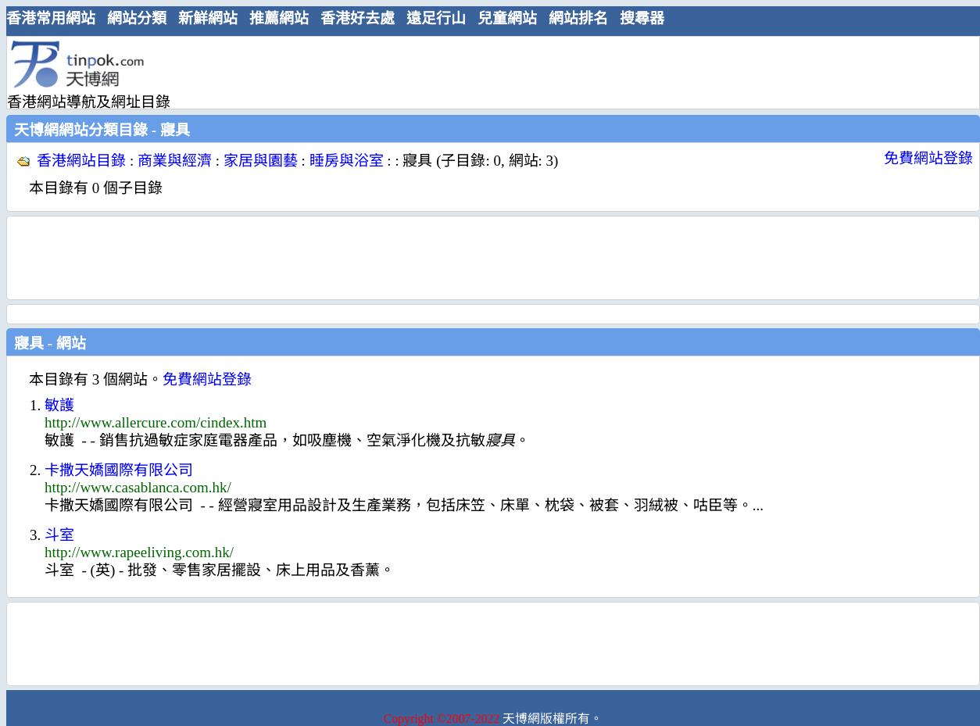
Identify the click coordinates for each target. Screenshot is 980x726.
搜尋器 (642, 18)
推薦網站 (279, 18)
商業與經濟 (175, 160)
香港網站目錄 (81, 160)
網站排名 (578, 18)
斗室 (59, 535)
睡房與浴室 (346, 160)
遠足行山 (436, 18)
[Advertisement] (486, 72)
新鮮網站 (208, 18)
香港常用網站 (50, 18)
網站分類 (136, 18)
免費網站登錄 (928, 158)
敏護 (59, 405)
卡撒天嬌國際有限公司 (119, 470)
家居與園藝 (261, 160)
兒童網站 (507, 18)
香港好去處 (357, 18)
